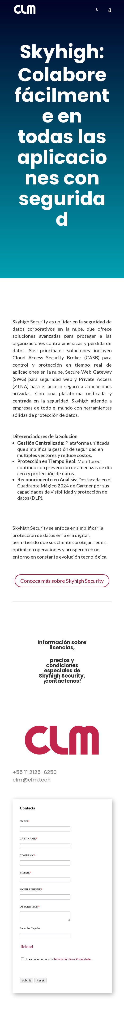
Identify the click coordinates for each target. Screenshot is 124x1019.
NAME (25, 821)
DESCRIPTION (30, 906)
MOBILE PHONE (31, 889)
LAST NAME (28, 838)
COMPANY (27, 855)
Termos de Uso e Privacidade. (72, 959)
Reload (27, 946)
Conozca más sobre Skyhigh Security (62, 581)
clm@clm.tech (32, 779)
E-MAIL (25, 872)
